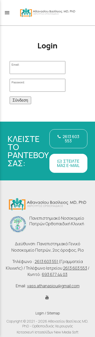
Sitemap (53, 313)
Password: (18, 82)
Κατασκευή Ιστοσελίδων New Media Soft (48, 332)
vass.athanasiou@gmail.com (53, 286)
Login (39, 313)
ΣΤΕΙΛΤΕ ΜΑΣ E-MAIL (68, 163)
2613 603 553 (68, 139)
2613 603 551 (47, 261)
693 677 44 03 (54, 274)
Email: (15, 64)
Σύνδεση (20, 100)
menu (7, 13)
